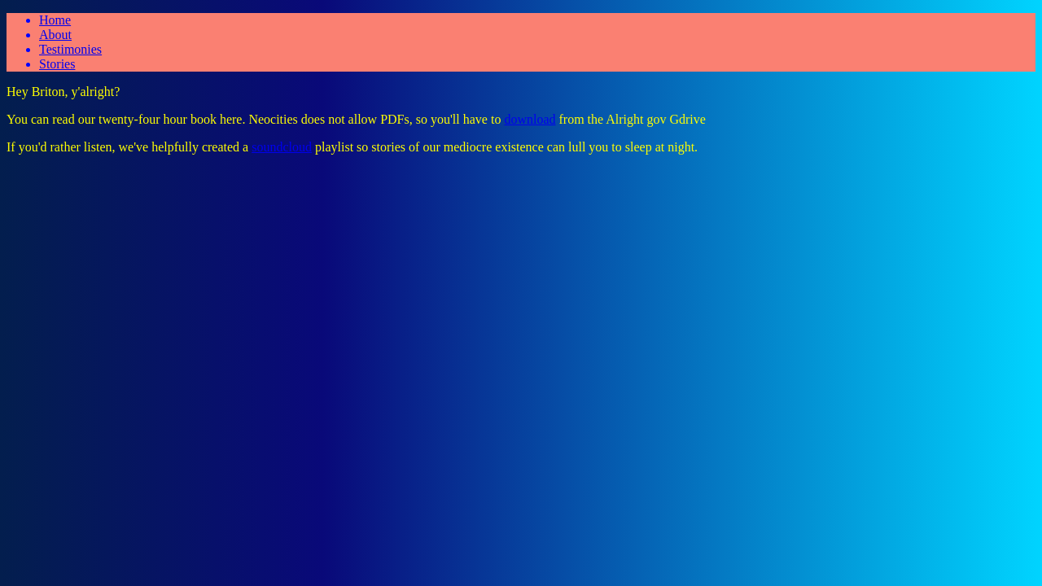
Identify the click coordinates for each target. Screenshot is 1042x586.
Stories (57, 64)
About (55, 35)
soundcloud (282, 147)
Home (55, 20)
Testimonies (70, 49)
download (529, 119)
